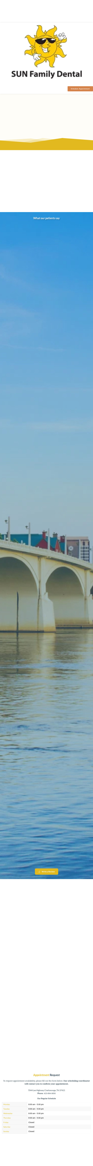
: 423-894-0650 (46, 1093)
